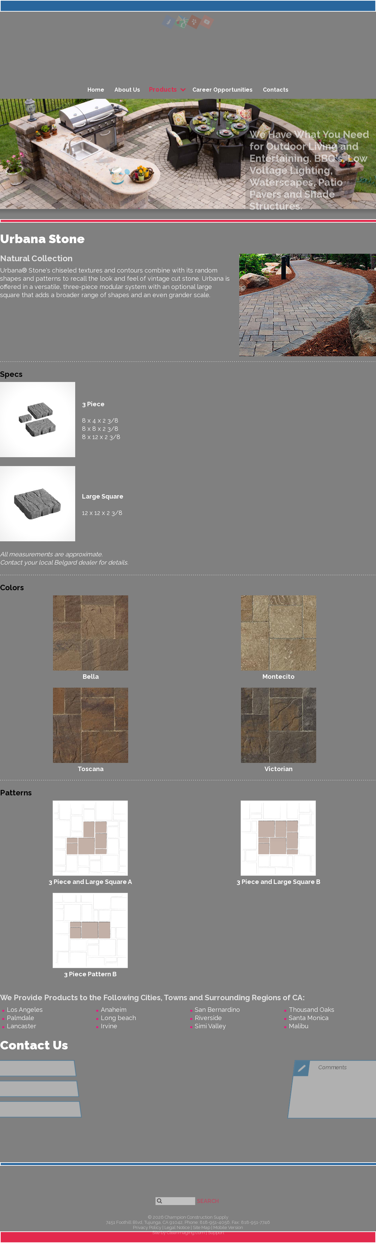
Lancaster (21, 1026)
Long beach (118, 1017)
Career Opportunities (222, 90)
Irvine (109, 1026)
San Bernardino (217, 1009)
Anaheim (113, 1009)
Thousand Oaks (311, 1009)
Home (96, 90)
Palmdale (20, 1017)
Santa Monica (308, 1017)
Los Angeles (25, 1009)
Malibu (298, 1026)
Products (163, 89)
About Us (127, 90)
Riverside (208, 1017)
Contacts (275, 90)
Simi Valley (210, 1026)
